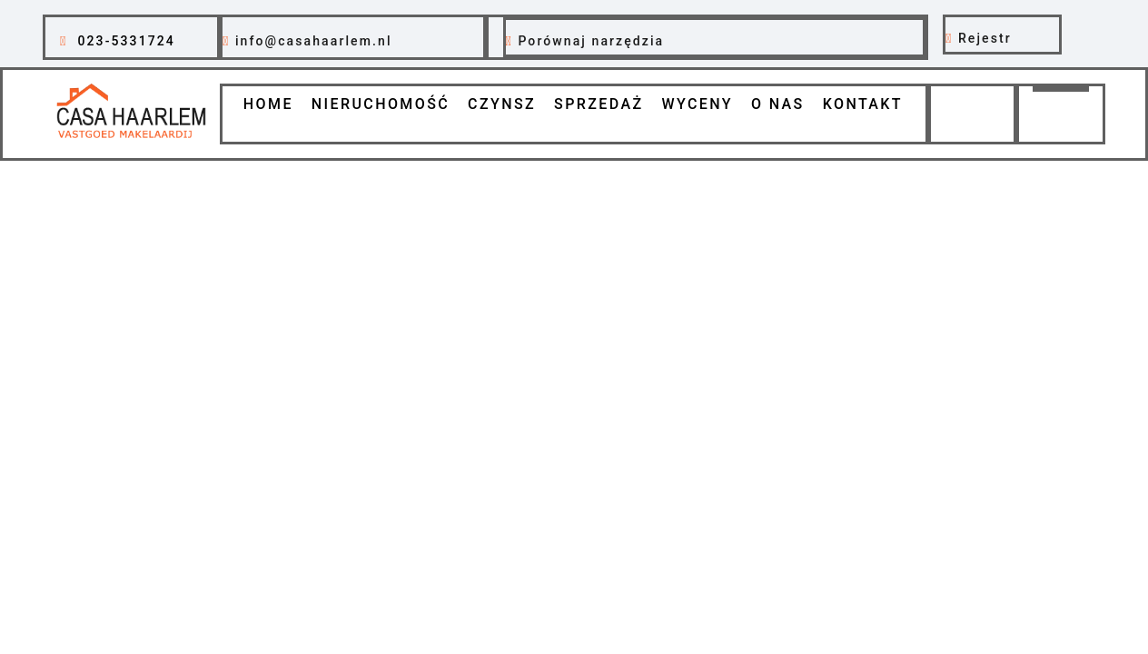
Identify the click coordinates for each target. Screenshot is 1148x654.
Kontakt (863, 104)
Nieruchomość (381, 104)
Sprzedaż (598, 104)
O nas (778, 104)
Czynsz (502, 104)
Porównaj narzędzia (591, 41)
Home (268, 104)
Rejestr (985, 38)
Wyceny (696, 104)
